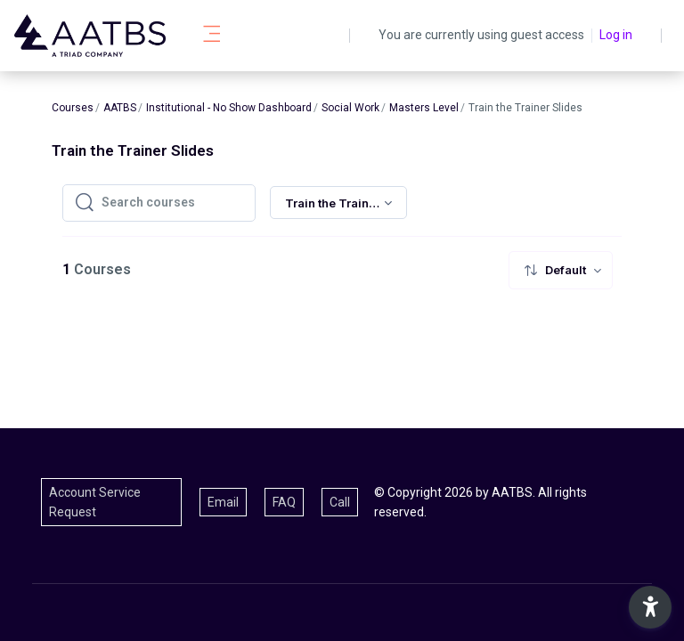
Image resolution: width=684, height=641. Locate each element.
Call (340, 502)
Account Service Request (95, 502)
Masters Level (424, 107)
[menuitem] (561, 270)
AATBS (119, 107)
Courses (73, 107)
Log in (615, 35)
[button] (650, 607)
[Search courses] (173, 203)
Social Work (350, 107)
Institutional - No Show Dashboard (229, 107)
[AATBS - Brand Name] (90, 35)
